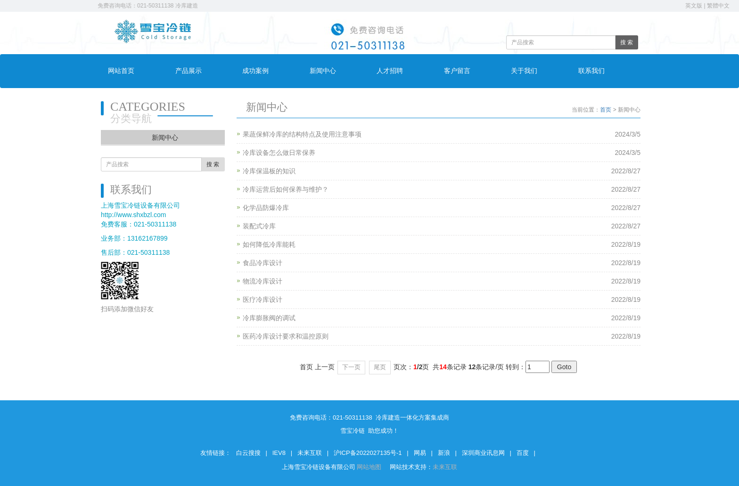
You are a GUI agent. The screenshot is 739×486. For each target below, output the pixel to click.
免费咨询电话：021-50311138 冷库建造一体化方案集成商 (173, 5)
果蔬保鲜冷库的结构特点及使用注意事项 (302, 134)
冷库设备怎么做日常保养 (279, 152)
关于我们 (524, 70)
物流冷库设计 (262, 281)
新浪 (444, 452)
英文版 (693, 5)
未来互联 (309, 452)
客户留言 (457, 70)
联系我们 (591, 70)
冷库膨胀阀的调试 (269, 318)
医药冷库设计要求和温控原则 (285, 336)
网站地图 (370, 466)
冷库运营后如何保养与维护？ (285, 189)
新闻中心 (323, 70)
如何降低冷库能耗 (269, 244)
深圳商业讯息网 (483, 452)
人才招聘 (390, 70)
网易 (420, 452)
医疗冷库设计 (262, 299)
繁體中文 (718, 5)
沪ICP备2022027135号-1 (368, 452)
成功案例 (255, 70)
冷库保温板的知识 (269, 171)
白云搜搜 (248, 452)
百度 (523, 452)
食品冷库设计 (262, 263)
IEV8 (279, 452)
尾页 (380, 367)
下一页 (351, 367)
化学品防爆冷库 (266, 207)
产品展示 (188, 70)
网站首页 (121, 70)
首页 (605, 109)
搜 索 (626, 42)
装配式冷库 (259, 226)
